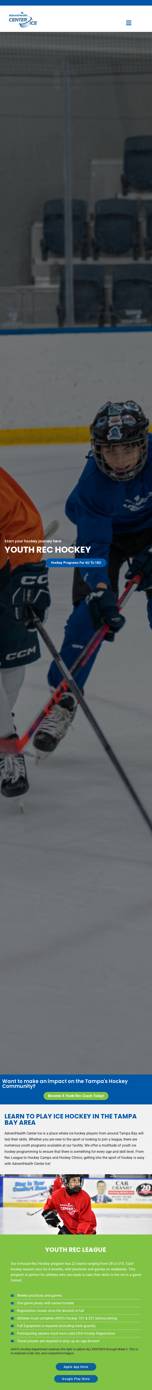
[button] (76, 562)
